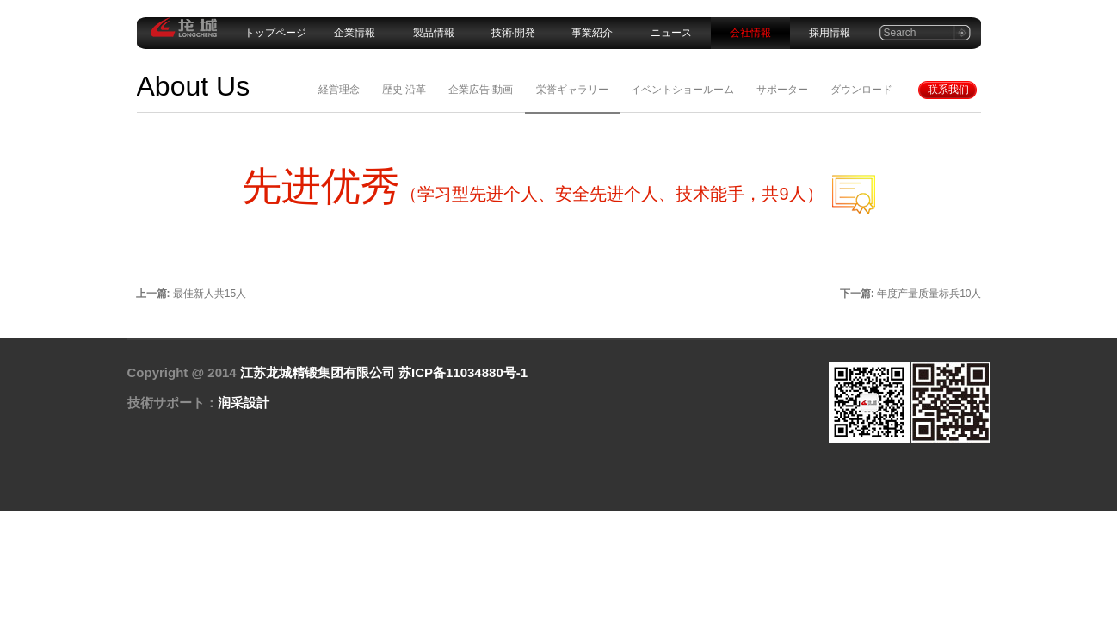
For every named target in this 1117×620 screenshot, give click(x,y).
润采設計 (243, 402)
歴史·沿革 (404, 90)
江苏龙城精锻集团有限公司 (317, 372)
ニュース (671, 33)
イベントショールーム (682, 90)
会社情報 (750, 33)
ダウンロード (861, 90)
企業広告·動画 (480, 90)
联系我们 (948, 90)
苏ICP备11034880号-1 (463, 372)
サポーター (782, 90)
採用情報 (829, 33)
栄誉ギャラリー (572, 90)
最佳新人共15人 (209, 294)
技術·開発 (513, 33)
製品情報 (433, 33)
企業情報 (354, 33)
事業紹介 (592, 33)
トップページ (275, 33)
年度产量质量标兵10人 (929, 294)
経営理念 (339, 90)
